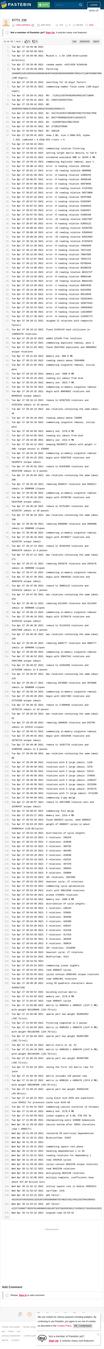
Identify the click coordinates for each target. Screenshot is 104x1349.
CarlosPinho (23, 25)
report (96, 41)
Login (94, 4)
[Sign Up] (42, 1338)
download (84, 41)
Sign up (94, 10)
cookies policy (31, 1335)
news (11, 1331)
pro (19, 1331)
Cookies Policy (64, 1326)
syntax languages (32, 1326)
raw (74, 41)
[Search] (81, 5)
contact (15, 1340)
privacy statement (11, 1335)
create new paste (11, 1326)
